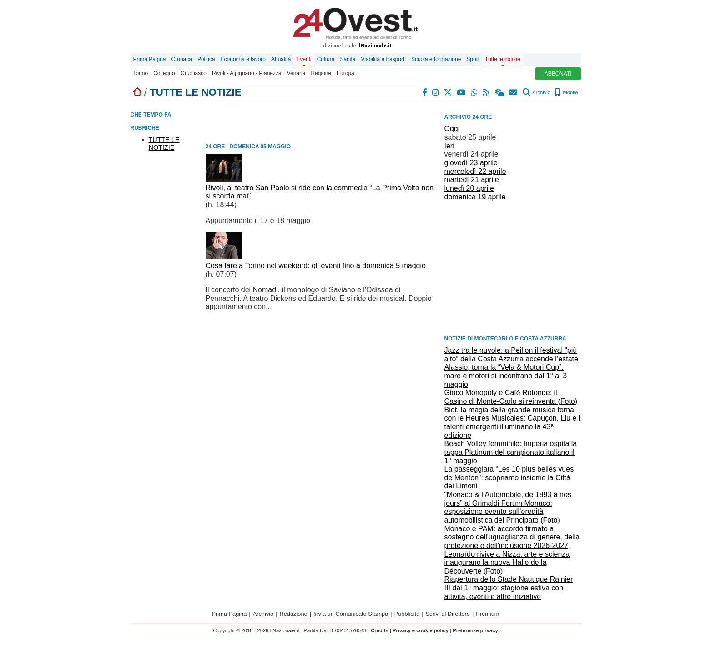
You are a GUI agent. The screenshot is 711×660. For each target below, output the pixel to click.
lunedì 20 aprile (469, 188)
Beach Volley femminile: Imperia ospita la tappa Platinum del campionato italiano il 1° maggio (510, 452)
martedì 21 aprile (471, 179)
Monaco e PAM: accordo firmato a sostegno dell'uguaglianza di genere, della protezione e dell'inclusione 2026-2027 (512, 537)
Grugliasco (194, 73)
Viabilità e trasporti (383, 59)
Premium (487, 613)
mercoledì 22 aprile (475, 171)
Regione (321, 73)
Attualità (281, 59)
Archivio (536, 92)
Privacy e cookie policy (421, 630)
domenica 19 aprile (475, 197)
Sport (472, 59)
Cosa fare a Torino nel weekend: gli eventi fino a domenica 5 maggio (316, 265)
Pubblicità (407, 613)
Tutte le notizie (502, 59)
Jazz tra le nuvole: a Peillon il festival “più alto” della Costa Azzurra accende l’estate (511, 354)
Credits (379, 630)
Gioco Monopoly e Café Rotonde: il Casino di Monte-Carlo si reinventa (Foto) (511, 397)
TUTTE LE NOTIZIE (164, 143)
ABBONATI (558, 74)
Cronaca (181, 59)
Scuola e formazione (436, 59)
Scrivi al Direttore (448, 613)
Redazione (294, 613)
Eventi (303, 59)
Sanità (347, 59)
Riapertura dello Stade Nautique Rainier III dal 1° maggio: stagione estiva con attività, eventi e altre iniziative (508, 587)
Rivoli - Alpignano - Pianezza (247, 73)
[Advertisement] (512, 267)
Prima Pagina (149, 59)
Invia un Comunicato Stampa (350, 613)
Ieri (449, 146)
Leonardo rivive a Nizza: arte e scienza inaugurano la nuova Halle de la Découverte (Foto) (507, 562)
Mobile (566, 92)
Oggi (452, 128)
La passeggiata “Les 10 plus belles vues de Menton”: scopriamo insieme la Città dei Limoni (509, 477)
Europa (345, 73)
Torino (140, 73)
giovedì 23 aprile (471, 163)
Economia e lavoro (243, 59)
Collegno (164, 73)
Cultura (326, 59)
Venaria (296, 73)
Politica (206, 59)
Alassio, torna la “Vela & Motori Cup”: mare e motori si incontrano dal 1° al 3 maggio (505, 375)
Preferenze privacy (475, 630)
